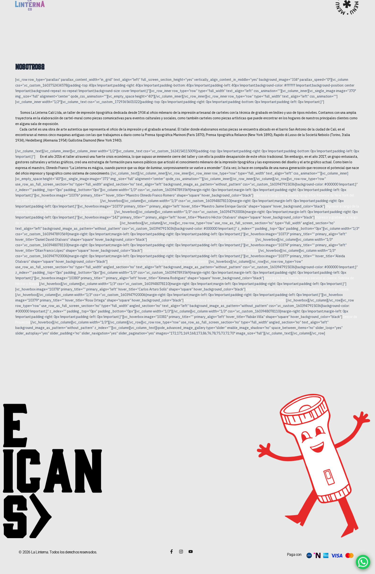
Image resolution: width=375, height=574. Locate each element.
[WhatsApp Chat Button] (363, 562)
